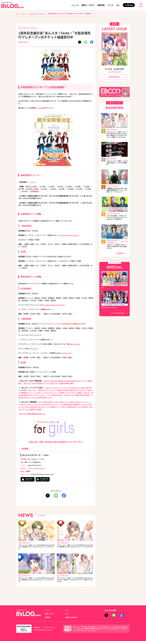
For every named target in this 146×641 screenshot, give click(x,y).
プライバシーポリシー (52, 627)
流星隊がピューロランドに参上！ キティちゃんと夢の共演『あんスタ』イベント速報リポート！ (55, 408)
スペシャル (25, 13)
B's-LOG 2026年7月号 (114, 68)
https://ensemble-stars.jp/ (38, 471)
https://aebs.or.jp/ (92, 630)
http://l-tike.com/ (67, 353)
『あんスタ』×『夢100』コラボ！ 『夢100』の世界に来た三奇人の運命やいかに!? (117, 255)
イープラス (32, 182)
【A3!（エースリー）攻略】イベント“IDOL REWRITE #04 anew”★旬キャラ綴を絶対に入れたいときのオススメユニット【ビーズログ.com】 (74, 551)
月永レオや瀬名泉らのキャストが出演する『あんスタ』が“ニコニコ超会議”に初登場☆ (55, 410)
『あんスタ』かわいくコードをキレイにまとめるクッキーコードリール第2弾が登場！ (54, 407)
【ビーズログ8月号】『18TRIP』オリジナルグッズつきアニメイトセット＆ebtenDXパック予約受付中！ (117, 224)
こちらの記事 (41, 108)
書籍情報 (101, 5)
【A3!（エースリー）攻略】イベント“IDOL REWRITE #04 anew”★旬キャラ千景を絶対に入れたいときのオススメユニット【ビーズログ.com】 (36, 551)
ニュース (75, 5)
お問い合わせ (37, 627)
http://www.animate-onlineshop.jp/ (55, 305)
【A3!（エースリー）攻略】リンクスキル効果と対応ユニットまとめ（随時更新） (117, 166)
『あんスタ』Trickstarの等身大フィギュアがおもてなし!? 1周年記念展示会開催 (59, 383)
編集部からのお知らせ (72, 617)
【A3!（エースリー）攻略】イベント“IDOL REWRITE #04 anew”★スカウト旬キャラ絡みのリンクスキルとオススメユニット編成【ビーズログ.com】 (75, 587)
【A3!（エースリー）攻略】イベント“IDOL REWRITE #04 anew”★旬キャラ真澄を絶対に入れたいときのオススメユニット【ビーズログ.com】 (36, 586)
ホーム (18, 13)
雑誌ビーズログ (88, 5)
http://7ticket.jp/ (75, 344)
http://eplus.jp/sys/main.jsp (71, 235)
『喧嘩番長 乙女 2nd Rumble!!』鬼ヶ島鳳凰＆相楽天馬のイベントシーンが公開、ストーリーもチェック (117, 195)
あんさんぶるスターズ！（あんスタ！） (41, 13)
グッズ (110, 5)
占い (118, 5)
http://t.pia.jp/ (34, 349)
